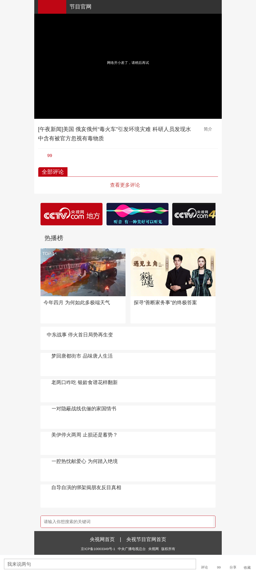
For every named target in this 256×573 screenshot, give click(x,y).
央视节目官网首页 (146, 539)
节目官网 (81, 6)
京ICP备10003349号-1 (98, 549)
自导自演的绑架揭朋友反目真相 (86, 487)
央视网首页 (102, 539)
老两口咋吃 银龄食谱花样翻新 (84, 382)
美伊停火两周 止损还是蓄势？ (84, 434)
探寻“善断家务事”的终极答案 (165, 302)
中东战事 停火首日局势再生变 (80, 334)
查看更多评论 (125, 185)
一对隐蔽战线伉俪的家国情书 (83, 408)
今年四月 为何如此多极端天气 (77, 302)
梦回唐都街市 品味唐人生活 (82, 356)
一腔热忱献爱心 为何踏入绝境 (84, 461)
